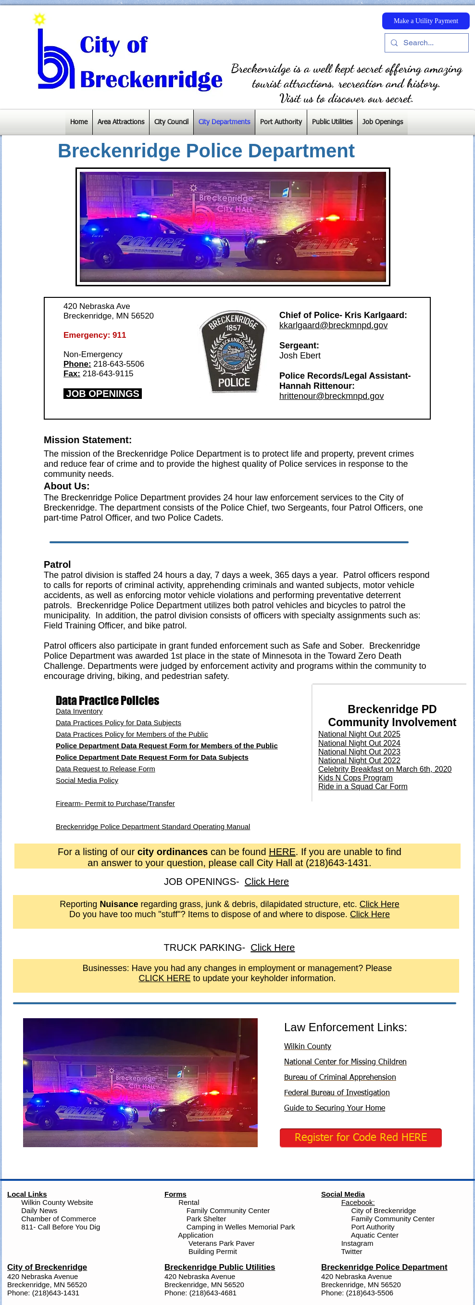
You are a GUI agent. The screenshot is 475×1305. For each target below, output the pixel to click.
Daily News (39, 1210)
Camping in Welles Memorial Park (241, 1227)
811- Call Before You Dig (60, 1227)
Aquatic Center (375, 1235)
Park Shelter (206, 1219)
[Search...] (425, 43)
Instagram (356, 1243)
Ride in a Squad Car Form (363, 786)
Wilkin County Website (57, 1202)
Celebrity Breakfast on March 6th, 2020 (384, 769)
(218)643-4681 (213, 1293)
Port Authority (371, 1227)
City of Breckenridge (383, 1210)
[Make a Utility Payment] (426, 21)
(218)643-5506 (369, 1293)
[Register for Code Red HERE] (361, 1138)
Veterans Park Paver (221, 1243)
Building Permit (212, 1251)
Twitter (351, 1251)
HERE (282, 851)
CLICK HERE (164, 978)
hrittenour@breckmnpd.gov (331, 396)
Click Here (380, 904)
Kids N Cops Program (355, 778)
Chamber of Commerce (58, 1219)
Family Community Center (228, 1210)
